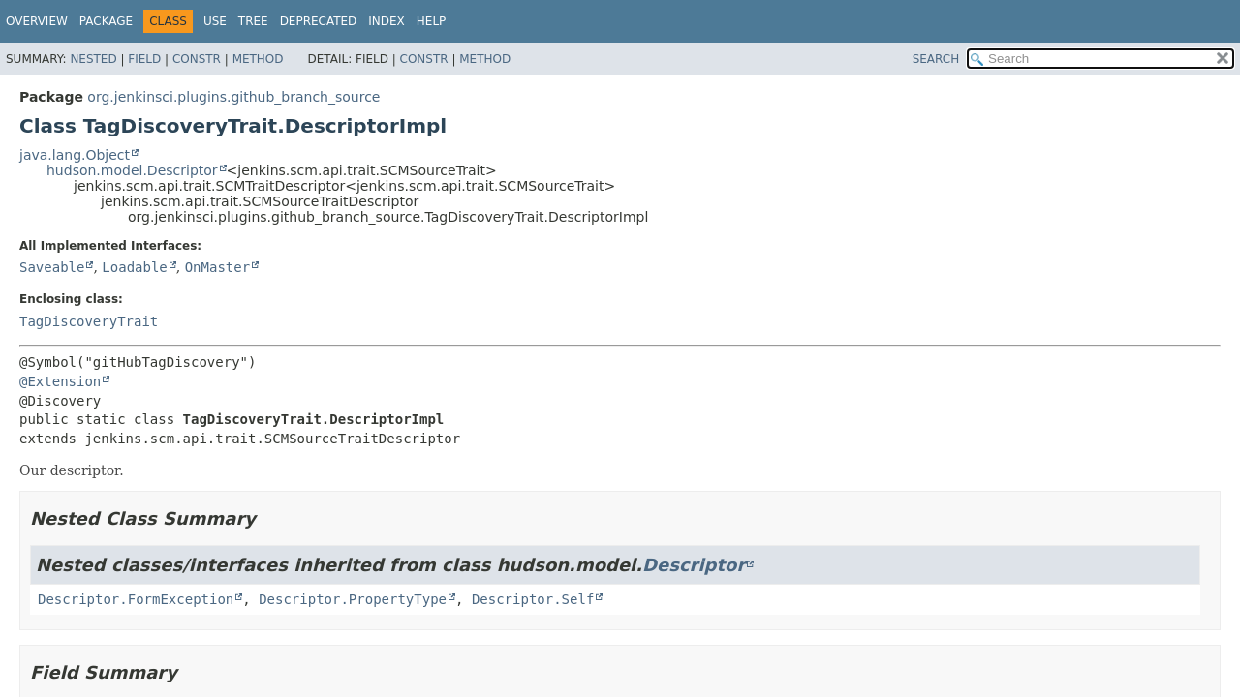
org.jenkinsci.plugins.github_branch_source (233, 97)
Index (386, 21)
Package (106, 21)
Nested (93, 59)
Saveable (51, 267)
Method (258, 59)
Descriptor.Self (533, 599)
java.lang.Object (74, 155)
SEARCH (936, 59)
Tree (253, 21)
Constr (196, 59)
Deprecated (318, 21)
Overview (37, 21)
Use (215, 21)
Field (144, 59)
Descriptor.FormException (135, 599)
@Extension (60, 381)
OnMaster (217, 267)
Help (432, 21)
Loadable (134, 267)
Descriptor (693, 565)
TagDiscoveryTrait (88, 321)
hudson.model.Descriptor (132, 170)
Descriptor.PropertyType (353, 599)
